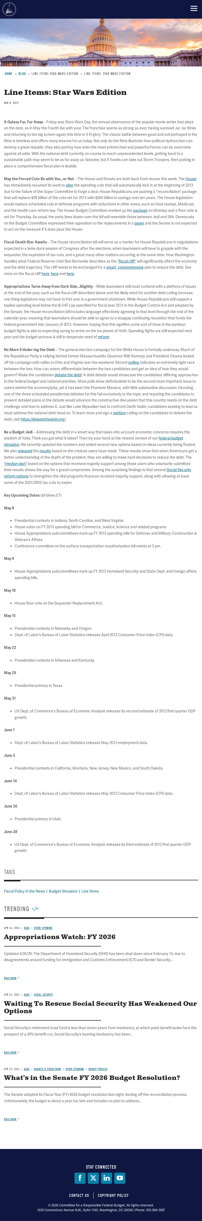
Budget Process (98, 1069)
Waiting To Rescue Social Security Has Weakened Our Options (100, 1008)
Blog (26, 928)
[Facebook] (80, 1178)
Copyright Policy (113, 1195)
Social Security (43, 994)
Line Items (90, 891)
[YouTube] (119, 1178)
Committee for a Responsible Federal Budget (9, 9)
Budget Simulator (63, 891)
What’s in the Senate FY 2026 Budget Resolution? (92, 1078)
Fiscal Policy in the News (24, 891)
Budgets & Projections (47, 1069)
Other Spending (43, 928)
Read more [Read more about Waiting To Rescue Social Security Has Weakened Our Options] (10, 1052)
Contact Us (79, 1195)
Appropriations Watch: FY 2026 (60, 937)
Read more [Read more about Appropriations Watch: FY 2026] (10, 978)
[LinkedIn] (106, 1178)
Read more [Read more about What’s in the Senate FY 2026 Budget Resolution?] (10, 1119)
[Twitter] (93, 1178)
